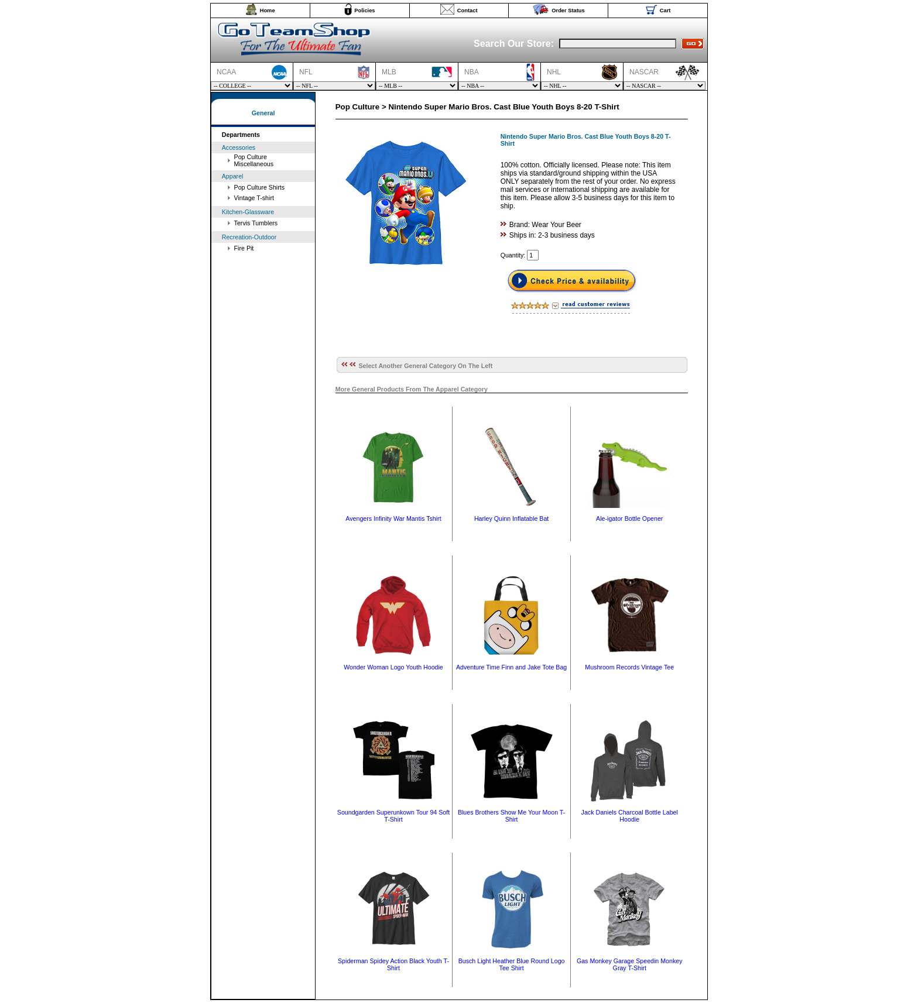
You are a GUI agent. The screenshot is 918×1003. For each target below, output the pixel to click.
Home (267, 10)
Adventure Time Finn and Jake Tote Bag (511, 667)
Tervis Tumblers (256, 222)
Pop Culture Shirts (259, 187)
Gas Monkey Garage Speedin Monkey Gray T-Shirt (630, 964)
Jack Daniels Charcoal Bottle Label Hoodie (629, 816)
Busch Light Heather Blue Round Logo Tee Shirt (511, 964)
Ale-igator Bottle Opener (629, 518)
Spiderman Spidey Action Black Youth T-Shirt (393, 964)
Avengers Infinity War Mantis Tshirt (393, 518)
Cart (665, 10)
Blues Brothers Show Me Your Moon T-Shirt (511, 816)
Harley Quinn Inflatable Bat (511, 518)
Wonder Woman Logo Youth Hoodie (393, 667)
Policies (364, 10)
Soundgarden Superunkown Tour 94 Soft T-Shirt (393, 816)
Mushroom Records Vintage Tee (629, 667)
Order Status (568, 10)
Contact (467, 10)
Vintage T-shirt (254, 197)
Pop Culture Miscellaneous (254, 160)
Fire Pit (244, 248)
